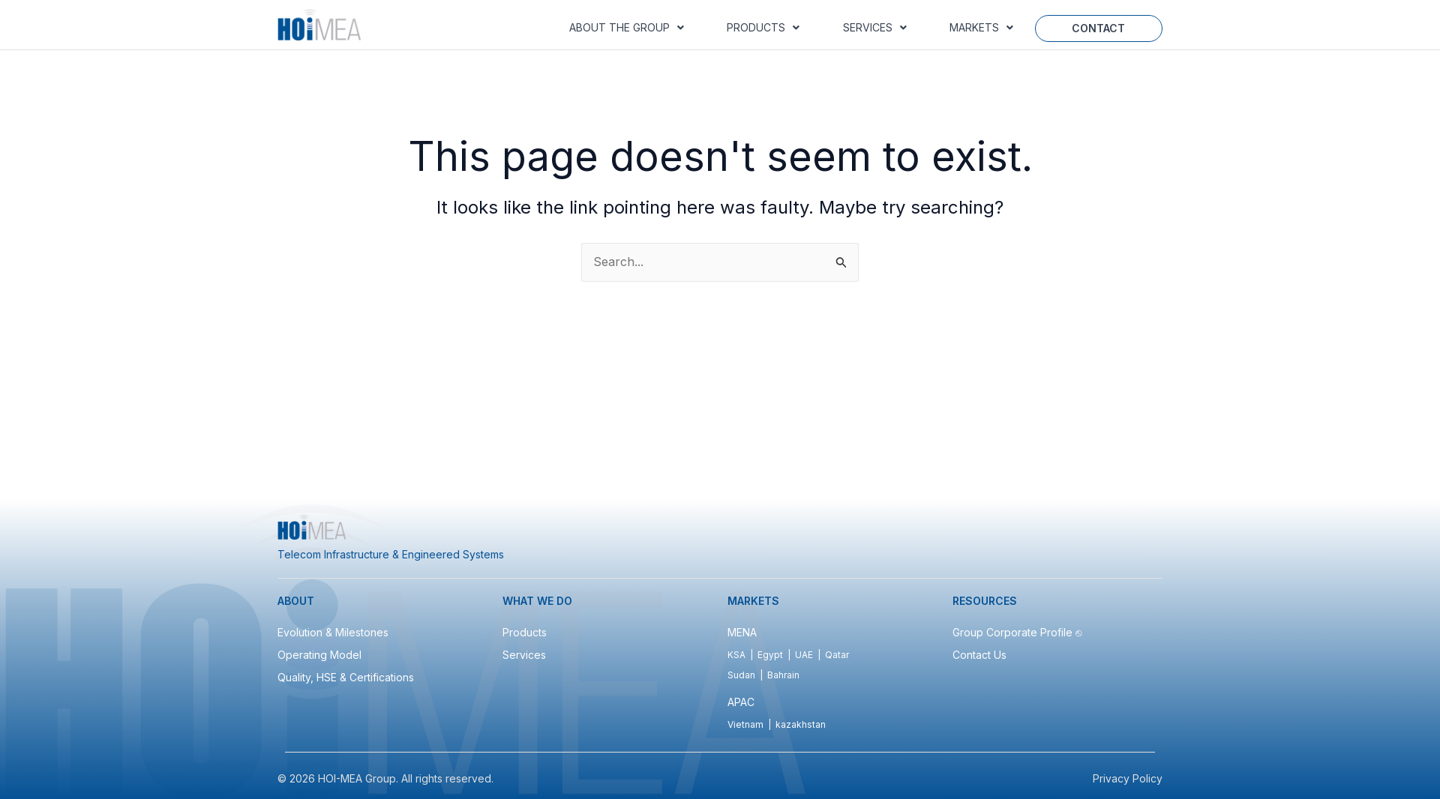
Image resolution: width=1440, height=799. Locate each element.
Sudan (741, 675)
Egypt (770, 654)
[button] (626, 27)
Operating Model (320, 654)
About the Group (626, 27)
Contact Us (979, 654)
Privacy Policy (1127, 778)
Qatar (837, 654)
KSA (737, 654)
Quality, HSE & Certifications (346, 677)
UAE (804, 654)
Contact (1098, 28)
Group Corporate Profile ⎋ (1018, 632)
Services (875, 27)
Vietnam (746, 724)
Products (763, 27)
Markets (981, 27)
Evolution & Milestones (333, 632)
